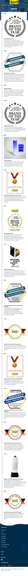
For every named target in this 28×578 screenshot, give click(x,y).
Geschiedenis (3, 530)
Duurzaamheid (3, 534)
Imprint (2, 532)
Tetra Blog (3, 542)
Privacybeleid (3, 536)
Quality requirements (5, 544)
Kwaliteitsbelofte (3, 538)
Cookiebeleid (3, 540)
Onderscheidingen (4, 546)
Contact (2, 554)
